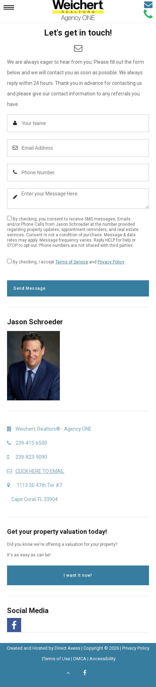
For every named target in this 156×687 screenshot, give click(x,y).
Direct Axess (67, 648)
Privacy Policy (111, 262)
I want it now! (78, 575)
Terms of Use (56, 658)
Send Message (29, 288)
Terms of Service (71, 262)
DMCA (79, 658)
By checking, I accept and (65, 261)
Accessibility (102, 658)
